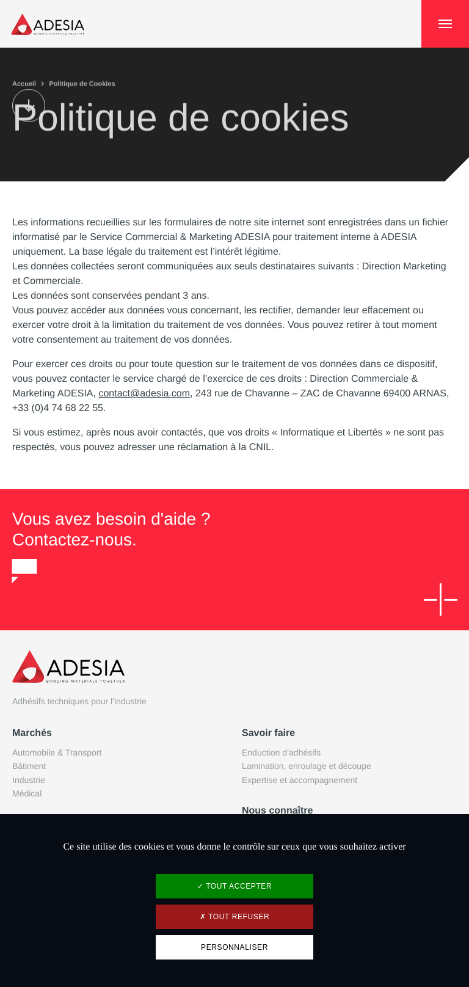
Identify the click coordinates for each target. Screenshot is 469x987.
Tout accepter (234, 886)
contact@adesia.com (144, 393)
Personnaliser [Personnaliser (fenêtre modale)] (234, 947)
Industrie (28, 780)
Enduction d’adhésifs (281, 752)
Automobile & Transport (56, 752)
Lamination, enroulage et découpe (306, 766)
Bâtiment (29, 766)
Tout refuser (234, 916)
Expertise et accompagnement (299, 780)
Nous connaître (277, 811)
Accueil (24, 83)
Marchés (32, 733)
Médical (27, 793)
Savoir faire (268, 733)
